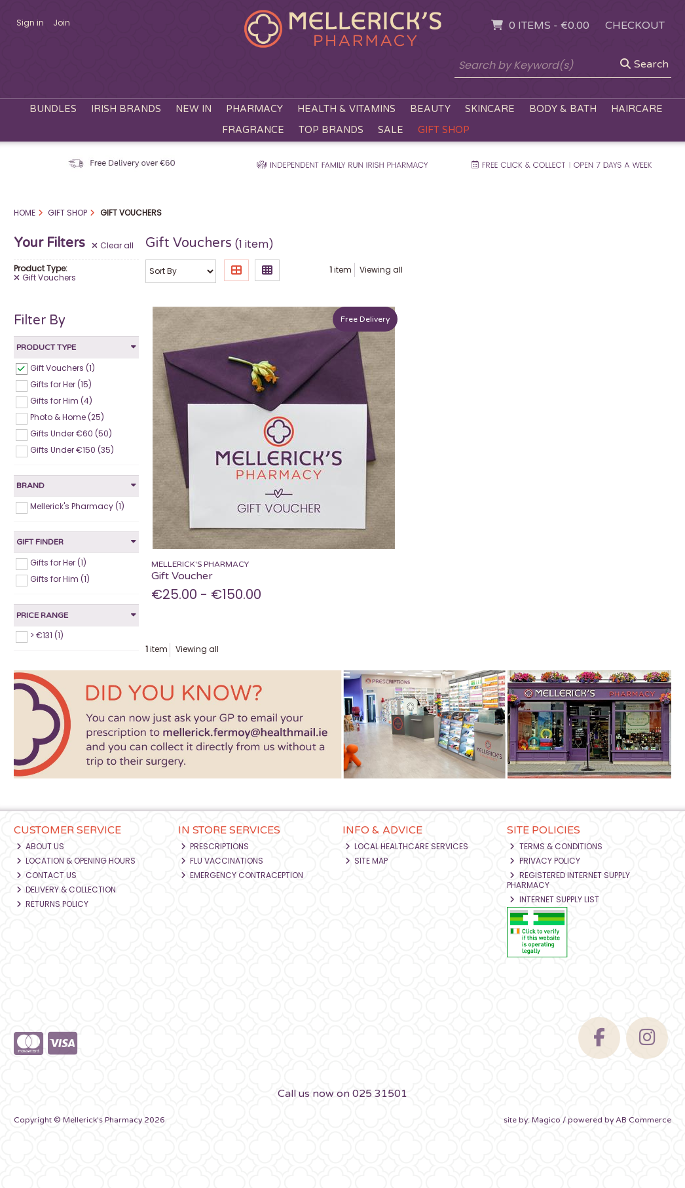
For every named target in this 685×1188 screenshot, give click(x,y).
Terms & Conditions (555, 846)
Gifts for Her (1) (58, 562)
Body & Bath (563, 109)
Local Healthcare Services (407, 846)
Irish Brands (126, 109)
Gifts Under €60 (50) (71, 433)
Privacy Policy (544, 860)
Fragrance (253, 130)
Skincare (490, 109)
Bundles (53, 109)
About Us (40, 846)
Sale (390, 130)
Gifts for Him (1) (60, 578)
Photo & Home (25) (67, 417)
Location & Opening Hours (76, 860)
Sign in (30, 22)
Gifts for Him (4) (61, 400)
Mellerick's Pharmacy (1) (77, 506)
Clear (113, 245)
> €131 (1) (47, 635)
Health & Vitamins (346, 109)
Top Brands (331, 130)
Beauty (430, 109)
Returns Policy (52, 904)
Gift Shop (444, 130)
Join (61, 22)
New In (194, 109)
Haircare (637, 109)
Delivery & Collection (66, 889)
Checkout (635, 25)
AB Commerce (643, 1119)
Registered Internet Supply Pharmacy (568, 880)
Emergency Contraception (242, 875)
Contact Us (46, 875)
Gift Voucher (182, 576)
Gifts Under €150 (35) (72, 449)
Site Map (366, 860)
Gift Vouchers (45, 277)
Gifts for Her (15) (61, 384)
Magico (546, 1119)
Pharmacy (254, 109)
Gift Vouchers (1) (62, 367)
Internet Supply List (554, 899)
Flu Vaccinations (222, 860)
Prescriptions (215, 846)
